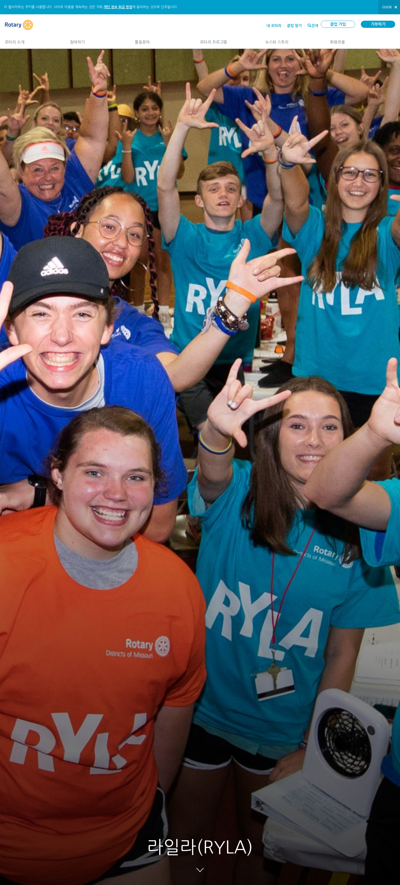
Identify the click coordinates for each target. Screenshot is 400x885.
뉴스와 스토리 (292, 40)
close (387, 7)
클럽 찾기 (294, 26)
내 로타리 (273, 26)
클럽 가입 (338, 24)
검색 (314, 25)
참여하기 (97, 40)
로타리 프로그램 (227, 40)
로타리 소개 (32, 40)
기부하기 (378, 24)
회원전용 (362, 40)
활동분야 (162, 40)
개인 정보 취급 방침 (118, 7)
